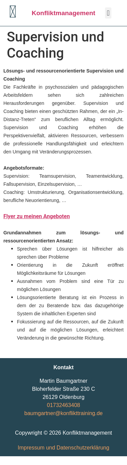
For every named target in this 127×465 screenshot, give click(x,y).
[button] (108, 13)
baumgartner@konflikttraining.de (63, 413)
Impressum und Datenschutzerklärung (63, 448)
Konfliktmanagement (64, 13)
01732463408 (63, 405)
